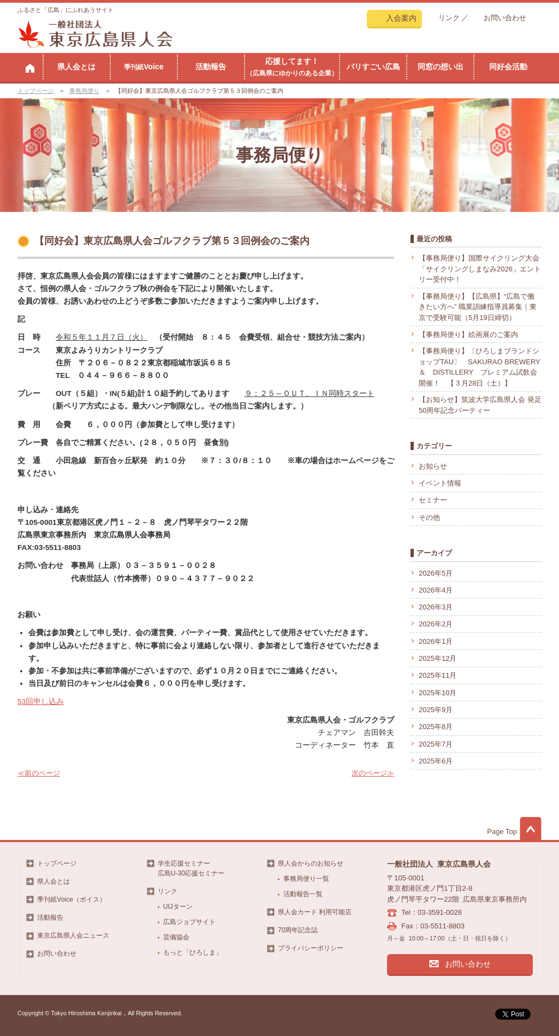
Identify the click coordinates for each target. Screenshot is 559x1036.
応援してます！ (292, 66)
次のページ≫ (373, 773)
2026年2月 (436, 624)
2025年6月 (436, 761)
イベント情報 (440, 483)
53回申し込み (40, 701)
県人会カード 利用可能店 (315, 912)
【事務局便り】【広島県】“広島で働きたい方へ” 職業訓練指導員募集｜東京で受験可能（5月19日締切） (478, 307)
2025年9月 (436, 710)
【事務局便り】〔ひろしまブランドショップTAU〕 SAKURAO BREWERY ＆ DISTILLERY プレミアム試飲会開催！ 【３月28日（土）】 (479, 367)
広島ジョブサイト (189, 922)
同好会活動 (508, 66)
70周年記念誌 (298, 930)
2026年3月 (436, 607)
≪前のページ (38, 773)
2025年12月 (437, 658)
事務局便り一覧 (306, 879)
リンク (449, 18)
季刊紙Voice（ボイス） (71, 899)
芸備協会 (176, 937)
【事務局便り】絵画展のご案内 (468, 334)
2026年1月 (436, 641)
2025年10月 (437, 693)
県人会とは (76, 66)
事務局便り (84, 90)
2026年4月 (436, 590)
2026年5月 (436, 573)
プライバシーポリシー (310, 948)
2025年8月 (436, 727)
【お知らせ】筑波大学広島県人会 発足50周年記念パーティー (480, 405)
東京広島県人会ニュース (73, 935)
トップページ (35, 90)
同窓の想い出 (440, 66)
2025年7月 (436, 744)
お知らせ (433, 466)
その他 (429, 517)
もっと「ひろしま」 (192, 952)
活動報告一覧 (303, 894)
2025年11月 (437, 675)
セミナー (433, 500)
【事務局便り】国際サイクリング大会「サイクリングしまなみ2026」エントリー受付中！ (480, 268)
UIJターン (178, 906)
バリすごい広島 (373, 66)
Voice (144, 66)
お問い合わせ (505, 18)
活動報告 (210, 66)
